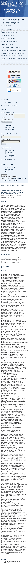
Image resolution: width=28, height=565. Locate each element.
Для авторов (9, 169)
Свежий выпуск (6, 26)
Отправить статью (11, 102)
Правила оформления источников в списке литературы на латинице (12, 54)
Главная (3, 185)
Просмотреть (9, 127)
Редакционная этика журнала (10, 47)
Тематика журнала (7, 44)
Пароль (3, 117)
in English (4, 99)
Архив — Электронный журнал (11, 29)
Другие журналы (10, 156)
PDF (2, 268)
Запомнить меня (8, 119)
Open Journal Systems (9, 106)
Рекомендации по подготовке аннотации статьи (14, 59)
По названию (9, 154)
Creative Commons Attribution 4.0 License (13, 179)
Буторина (21, 185)
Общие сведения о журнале (10, 23)
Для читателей (10, 167)
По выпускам (9, 150)
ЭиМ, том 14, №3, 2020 (12, 185)
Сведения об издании (8, 38)
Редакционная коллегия (9, 32)
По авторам (9, 152)
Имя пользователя (7, 115)
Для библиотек (10, 171)
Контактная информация (9, 41)
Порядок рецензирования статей (11, 63)
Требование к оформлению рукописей (13, 50)
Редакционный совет (8, 35)
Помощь (4, 109)
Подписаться (9, 129)
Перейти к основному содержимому (12, 20)
